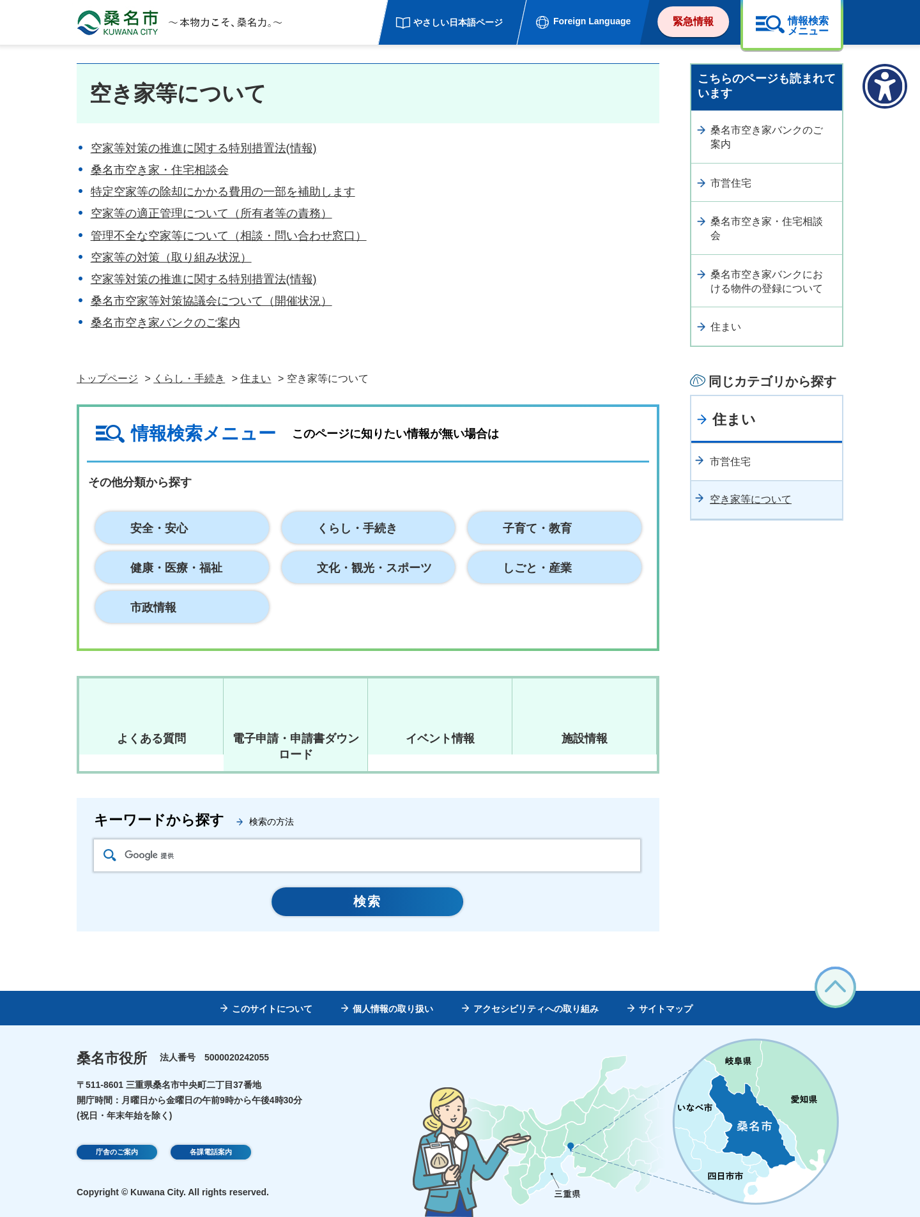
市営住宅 (730, 183)
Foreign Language (592, 21)
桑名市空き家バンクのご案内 (165, 322)
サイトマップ (666, 1009)
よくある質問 (151, 738)
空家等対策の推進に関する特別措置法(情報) (204, 148)
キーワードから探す (159, 820)
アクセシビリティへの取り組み (536, 1009)
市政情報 (153, 607)
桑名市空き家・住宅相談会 (160, 170)
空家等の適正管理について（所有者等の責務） (211, 213)
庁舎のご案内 (117, 1154)
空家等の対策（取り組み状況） (171, 257)
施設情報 (585, 738)
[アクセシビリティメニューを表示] (884, 86)
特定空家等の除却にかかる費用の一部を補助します (223, 191)
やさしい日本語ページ (458, 22)
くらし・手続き (189, 378)
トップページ (107, 378)
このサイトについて (272, 1009)
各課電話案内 (211, 1154)
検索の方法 (271, 821)
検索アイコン (109, 855)
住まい (255, 378)
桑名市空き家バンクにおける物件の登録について (766, 281)
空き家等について (751, 499)
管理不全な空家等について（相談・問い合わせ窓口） (229, 235)
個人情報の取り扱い (393, 1009)
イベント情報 (440, 738)
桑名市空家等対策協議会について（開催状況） (211, 301)
